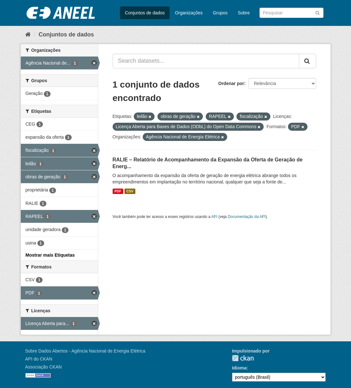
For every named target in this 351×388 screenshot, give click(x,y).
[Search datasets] (291, 13)
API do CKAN (38, 358)
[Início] (28, 34)
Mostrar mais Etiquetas (50, 255)
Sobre (244, 12)
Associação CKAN (43, 366)
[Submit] (317, 12)
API (214, 216)
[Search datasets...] (206, 61)
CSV (129, 191)
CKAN (243, 358)
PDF (118, 191)
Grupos (220, 12)
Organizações (189, 12)
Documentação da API (247, 216)
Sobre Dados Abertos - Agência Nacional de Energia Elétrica (85, 350)
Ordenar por (231, 83)
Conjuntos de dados (145, 12)
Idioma (239, 367)
